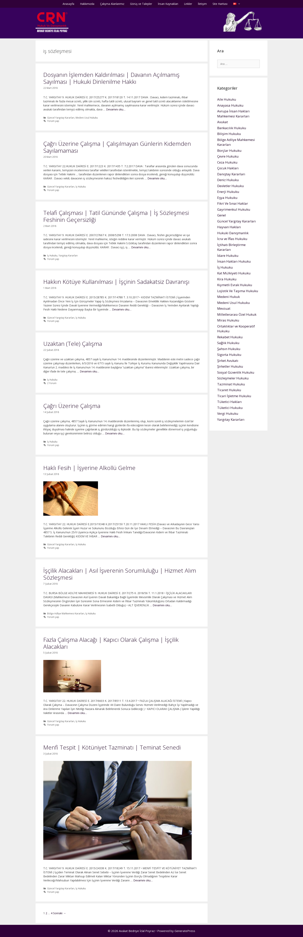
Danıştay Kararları (231, 174)
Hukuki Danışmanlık (233, 233)
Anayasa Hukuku (230, 105)
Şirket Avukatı (227, 360)
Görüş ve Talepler (141, 4)
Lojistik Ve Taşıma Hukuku (237, 291)
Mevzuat (223, 308)
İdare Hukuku (227, 255)
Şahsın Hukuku (228, 349)
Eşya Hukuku (227, 197)
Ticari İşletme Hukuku (234, 396)
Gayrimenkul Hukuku (233, 209)
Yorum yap (53, 120)
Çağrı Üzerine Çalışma (71, 406)
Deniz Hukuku (228, 180)
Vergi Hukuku (227, 413)
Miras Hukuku (228, 320)
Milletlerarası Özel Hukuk (236, 314)
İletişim (202, 4)
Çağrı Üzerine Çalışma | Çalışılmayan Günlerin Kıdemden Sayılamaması (117, 147)
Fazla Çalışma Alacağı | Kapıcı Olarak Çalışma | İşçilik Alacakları (111, 643)
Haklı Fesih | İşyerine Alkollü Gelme (89, 468)
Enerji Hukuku (228, 191)
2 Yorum (51, 383)
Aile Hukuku (226, 99)
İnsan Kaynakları (168, 4)
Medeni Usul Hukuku (87, 117)
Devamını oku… (115, 109)
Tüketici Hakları (229, 401)
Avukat (222, 122)
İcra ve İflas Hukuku (232, 239)
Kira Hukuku (227, 279)
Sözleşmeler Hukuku (233, 378)
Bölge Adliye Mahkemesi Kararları (65, 613)
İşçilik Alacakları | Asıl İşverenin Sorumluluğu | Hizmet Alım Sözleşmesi (119, 573)
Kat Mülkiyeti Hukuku (234, 273)
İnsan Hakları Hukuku (234, 261)
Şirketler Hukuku (230, 366)
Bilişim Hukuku (229, 133)
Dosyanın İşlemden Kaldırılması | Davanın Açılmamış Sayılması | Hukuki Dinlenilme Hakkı (111, 78)
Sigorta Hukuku (229, 354)
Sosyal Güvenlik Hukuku (235, 372)
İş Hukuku (81, 186)
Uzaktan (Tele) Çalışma (72, 344)
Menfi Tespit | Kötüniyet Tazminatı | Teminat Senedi (112, 747)
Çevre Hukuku (228, 156)
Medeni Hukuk (228, 296)
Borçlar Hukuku (229, 150)
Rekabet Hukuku (230, 337)
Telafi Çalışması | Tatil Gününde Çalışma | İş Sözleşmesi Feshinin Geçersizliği (116, 216)
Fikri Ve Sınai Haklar (232, 203)
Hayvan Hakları (229, 227)
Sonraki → (59, 913)
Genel (221, 215)
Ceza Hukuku (227, 162)
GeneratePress (184, 931)
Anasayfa (68, 4)
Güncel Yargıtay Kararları (60, 117)
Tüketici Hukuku (230, 407)
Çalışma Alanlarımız (112, 4)
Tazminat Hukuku (231, 384)
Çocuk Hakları (228, 168)
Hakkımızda (87, 4)
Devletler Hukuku (230, 186)
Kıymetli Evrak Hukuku (234, 285)
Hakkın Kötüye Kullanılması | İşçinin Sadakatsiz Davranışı (116, 282)
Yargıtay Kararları (68, 255)
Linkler (188, 4)
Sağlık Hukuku (228, 343)
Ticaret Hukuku (229, 390)
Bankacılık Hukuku (231, 128)
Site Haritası (220, 4)
